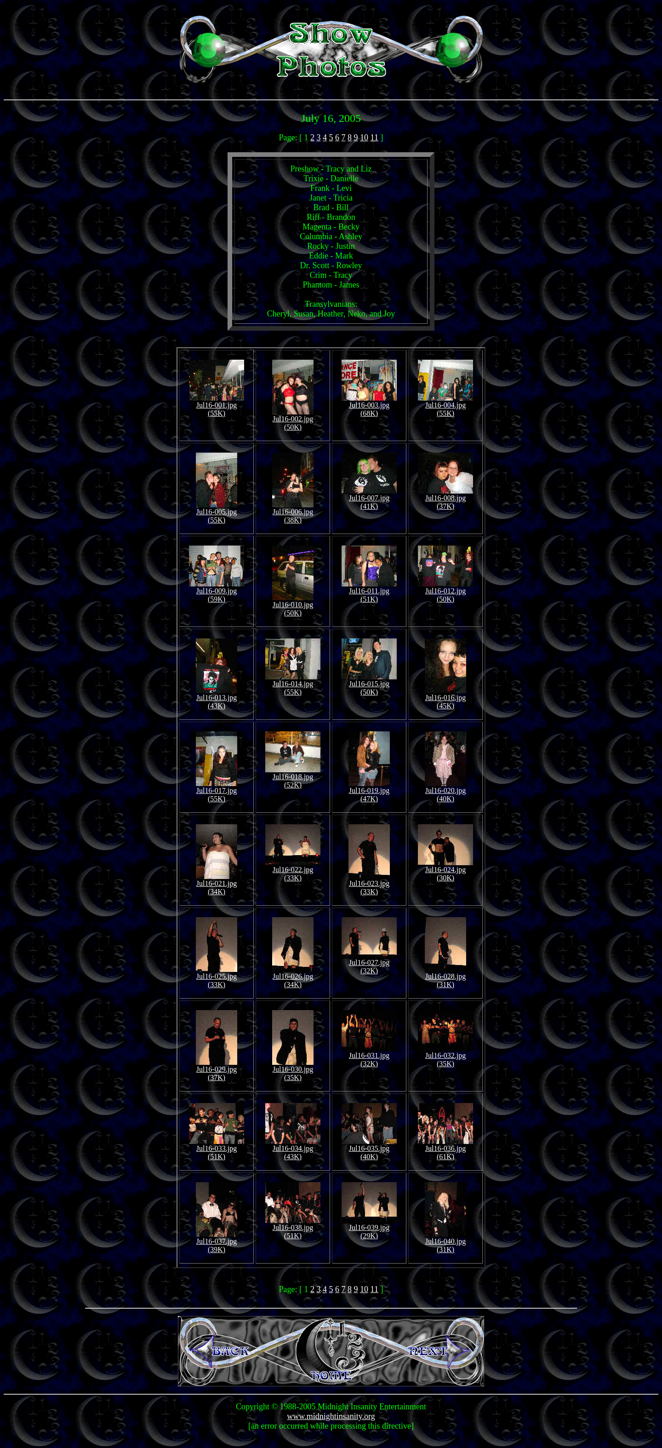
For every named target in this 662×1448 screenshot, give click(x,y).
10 (364, 137)
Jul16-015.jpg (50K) (369, 684)
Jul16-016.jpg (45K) (445, 698)
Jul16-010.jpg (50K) (293, 605)
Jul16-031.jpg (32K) (369, 1056)
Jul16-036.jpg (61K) (445, 1149)
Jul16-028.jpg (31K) (445, 977)
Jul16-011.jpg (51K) (369, 591)
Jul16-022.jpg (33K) (292, 870)
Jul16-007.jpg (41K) (369, 499)
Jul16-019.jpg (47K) (369, 791)
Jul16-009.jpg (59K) (216, 591)
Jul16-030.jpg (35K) (293, 1070)
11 (374, 137)
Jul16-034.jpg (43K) (292, 1149)
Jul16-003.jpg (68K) (369, 406)
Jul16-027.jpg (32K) (369, 963)
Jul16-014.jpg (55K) (292, 684)
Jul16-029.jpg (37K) (216, 1070)
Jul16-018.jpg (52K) (292, 777)
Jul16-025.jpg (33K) (216, 977)
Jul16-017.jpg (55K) (216, 791)
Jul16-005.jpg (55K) (216, 512)
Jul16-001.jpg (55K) (216, 406)
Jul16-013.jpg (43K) (216, 698)
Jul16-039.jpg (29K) (369, 1228)
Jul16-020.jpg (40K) (445, 791)
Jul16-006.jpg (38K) (293, 512)
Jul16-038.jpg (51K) (292, 1228)
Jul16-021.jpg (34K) (216, 884)
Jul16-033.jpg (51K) (216, 1149)
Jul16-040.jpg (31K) (445, 1242)
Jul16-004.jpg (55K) (445, 406)
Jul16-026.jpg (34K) (293, 977)
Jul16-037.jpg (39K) (216, 1242)
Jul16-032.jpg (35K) (445, 1056)
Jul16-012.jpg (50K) (445, 591)
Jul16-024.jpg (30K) (445, 870)
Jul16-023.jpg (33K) (369, 884)
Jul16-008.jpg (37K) (445, 499)
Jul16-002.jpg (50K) (293, 419)
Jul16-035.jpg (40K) (369, 1149)
